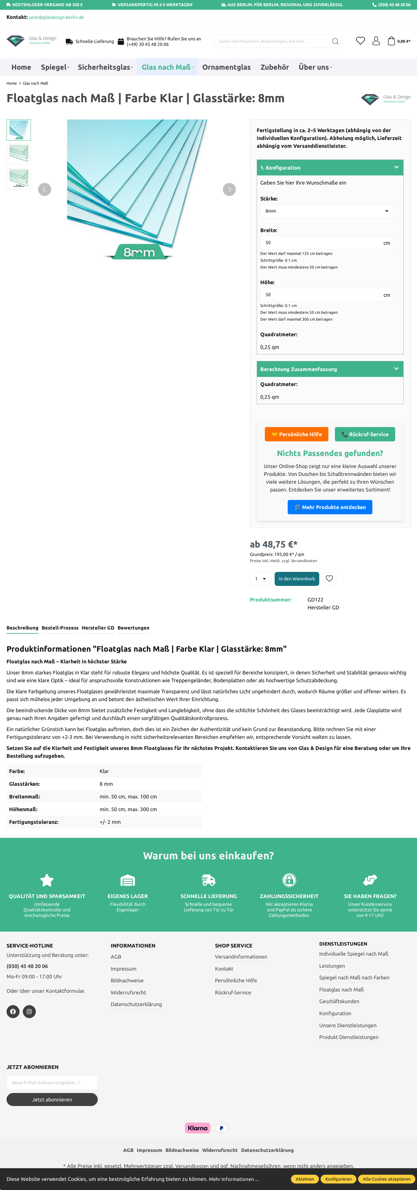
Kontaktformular (65, 991)
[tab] (22, 628)
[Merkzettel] (358, 41)
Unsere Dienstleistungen (348, 1026)
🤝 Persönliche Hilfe (296, 434)
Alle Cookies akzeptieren (386, 1179)
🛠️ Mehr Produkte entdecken (330, 507)
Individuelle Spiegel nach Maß (353, 955)
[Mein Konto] (375, 41)
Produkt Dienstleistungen (349, 1038)
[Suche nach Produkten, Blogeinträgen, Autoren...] (270, 41)
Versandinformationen (241, 957)
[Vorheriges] (44, 189)
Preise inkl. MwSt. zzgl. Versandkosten (283, 561)
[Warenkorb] (398, 41)
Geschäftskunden (339, 1002)
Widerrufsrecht (128, 993)
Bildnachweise (127, 981)
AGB (116, 957)
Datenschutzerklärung (136, 1005)
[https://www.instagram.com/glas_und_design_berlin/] (29, 1012)
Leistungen (332, 966)
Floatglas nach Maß (341, 990)
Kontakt (224, 969)
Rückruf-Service (233, 993)
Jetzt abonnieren (52, 1100)
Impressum (124, 969)
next (132, 254)
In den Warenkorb (297, 578)
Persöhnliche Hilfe (236, 981)
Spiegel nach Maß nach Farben (354, 978)
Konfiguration (335, 1014)
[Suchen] (333, 41)
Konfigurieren (338, 1179)
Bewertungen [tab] (131, 628)
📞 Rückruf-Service (365, 434)
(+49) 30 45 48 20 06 (148, 44)
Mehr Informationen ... (235, 1179)
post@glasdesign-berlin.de (56, 17)
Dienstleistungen (344, 945)
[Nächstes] (229, 189)
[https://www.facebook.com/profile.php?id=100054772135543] (13, 1012)
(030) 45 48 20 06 (27, 967)
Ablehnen (305, 1179)
